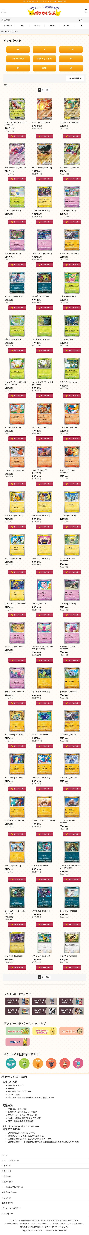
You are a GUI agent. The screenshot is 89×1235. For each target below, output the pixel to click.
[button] (3, 11)
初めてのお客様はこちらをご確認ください (36, 1098)
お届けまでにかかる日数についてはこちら (21, 1126)
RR (18, 49)
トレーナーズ (18, 58)
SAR (44, 68)
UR (71, 68)
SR (18, 68)
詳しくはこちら (24, 1091)
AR (71, 58)
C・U (71, 49)
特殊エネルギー (44, 58)
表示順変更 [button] (75, 78)
